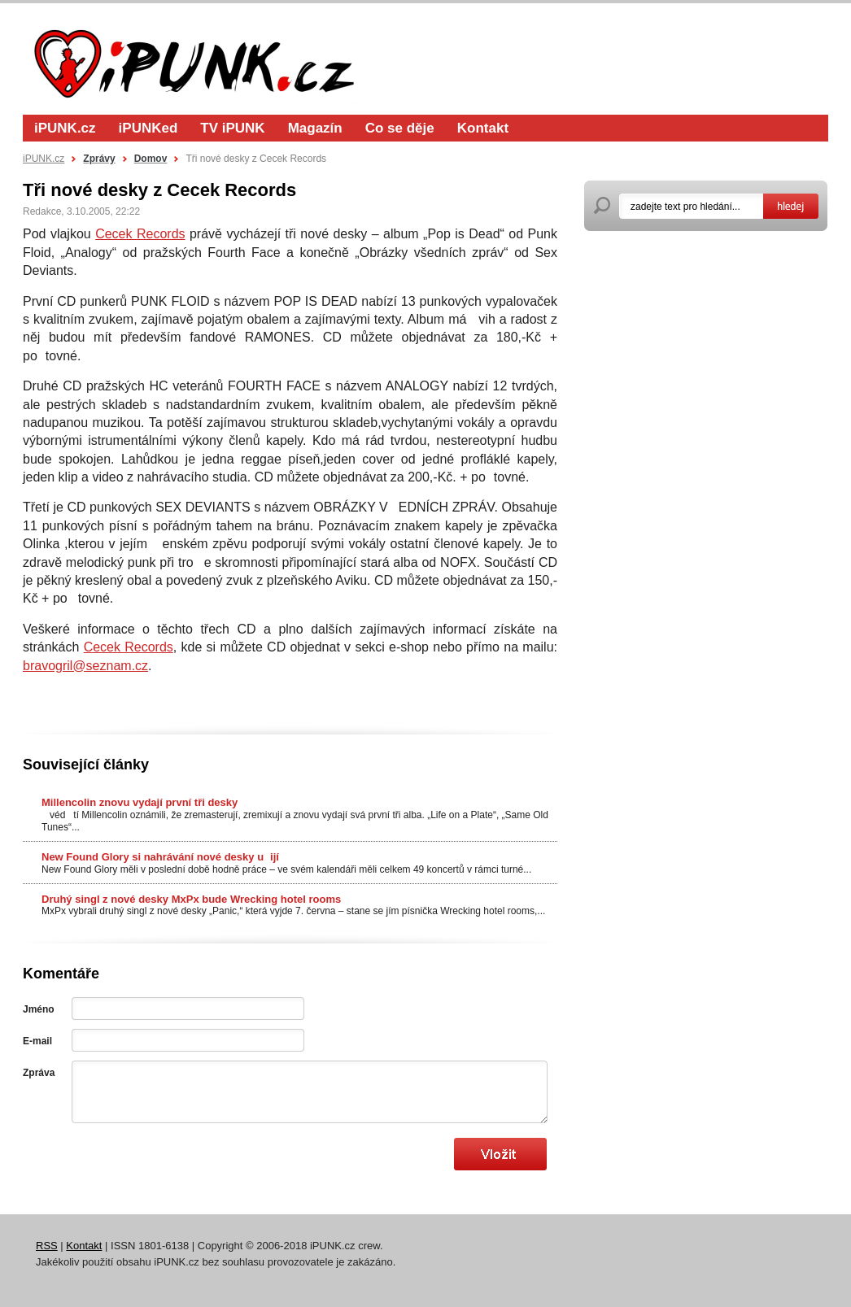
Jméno (39, 1009)
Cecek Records (140, 234)
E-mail (37, 1041)
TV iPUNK (232, 128)
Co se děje (399, 128)
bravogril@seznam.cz (85, 666)
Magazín (315, 128)
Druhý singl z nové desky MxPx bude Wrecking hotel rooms (191, 899)
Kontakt (482, 128)
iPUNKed (148, 128)
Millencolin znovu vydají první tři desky (139, 802)
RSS (47, 1245)
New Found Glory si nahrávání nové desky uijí (160, 857)
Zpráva (39, 1072)
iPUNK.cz (65, 128)
